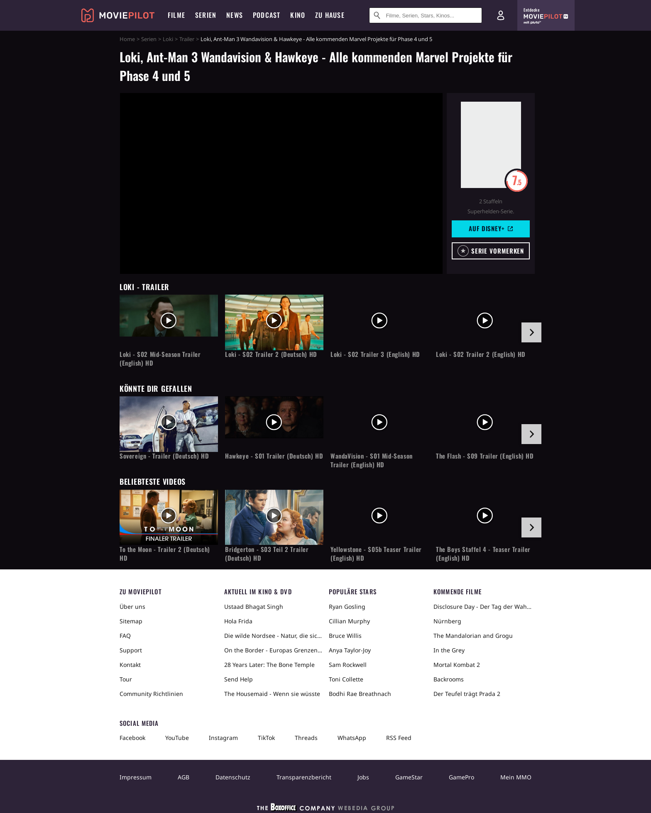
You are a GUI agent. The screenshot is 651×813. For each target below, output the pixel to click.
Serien (149, 39)
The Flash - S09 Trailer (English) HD (485, 456)
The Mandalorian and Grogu (473, 636)
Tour (126, 679)
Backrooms (448, 679)
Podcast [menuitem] (266, 15)
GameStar (409, 777)
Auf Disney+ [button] (491, 228)
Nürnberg (447, 621)
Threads (306, 738)
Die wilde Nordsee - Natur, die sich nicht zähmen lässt (273, 636)
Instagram (223, 738)
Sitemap (131, 621)
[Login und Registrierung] (500, 15)
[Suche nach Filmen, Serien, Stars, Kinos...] (425, 15)
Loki (168, 39)
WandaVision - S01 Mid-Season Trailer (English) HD (371, 460)
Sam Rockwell (348, 665)
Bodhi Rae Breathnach (360, 694)
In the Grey (449, 650)
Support (131, 650)
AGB (183, 777)
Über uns (132, 606)
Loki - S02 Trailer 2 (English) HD (481, 354)
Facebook (132, 738)
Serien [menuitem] (205, 15)
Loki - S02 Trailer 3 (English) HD (375, 354)
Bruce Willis (345, 636)
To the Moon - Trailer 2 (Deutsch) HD (165, 553)
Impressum (136, 777)
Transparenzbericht (304, 777)
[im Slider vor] (531, 332)
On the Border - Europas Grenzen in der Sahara (273, 650)
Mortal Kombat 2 (456, 665)
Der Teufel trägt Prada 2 (466, 694)
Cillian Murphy (349, 621)
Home (127, 39)
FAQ (125, 636)
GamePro (461, 777)
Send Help (238, 679)
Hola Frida (238, 621)
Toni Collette (346, 679)
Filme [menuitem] (176, 15)
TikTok (266, 738)
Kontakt (130, 665)
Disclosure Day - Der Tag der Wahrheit (482, 606)
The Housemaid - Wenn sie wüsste (272, 694)
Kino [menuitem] (297, 15)
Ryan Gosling (347, 606)
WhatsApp (352, 738)
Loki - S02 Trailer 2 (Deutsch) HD (271, 354)
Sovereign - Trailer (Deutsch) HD (164, 456)
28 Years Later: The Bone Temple (269, 665)
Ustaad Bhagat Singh (253, 606)
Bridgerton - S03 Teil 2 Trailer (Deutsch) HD (267, 553)
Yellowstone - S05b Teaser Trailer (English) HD (376, 553)
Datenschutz (232, 777)
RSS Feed (398, 738)
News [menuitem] (234, 15)
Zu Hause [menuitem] (330, 15)
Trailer (186, 39)
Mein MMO (515, 777)
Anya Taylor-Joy (350, 650)
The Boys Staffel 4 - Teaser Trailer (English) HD (483, 553)
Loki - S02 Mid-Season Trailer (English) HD (160, 358)
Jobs (363, 777)
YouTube (177, 738)
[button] (491, 250)
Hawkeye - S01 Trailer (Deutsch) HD (274, 456)
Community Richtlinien (151, 694)
